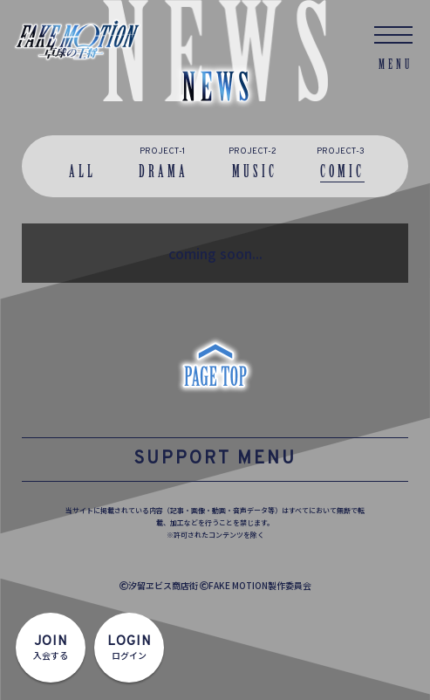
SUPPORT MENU (215, 459)
